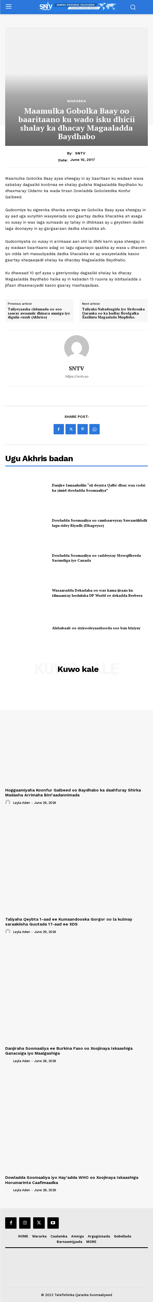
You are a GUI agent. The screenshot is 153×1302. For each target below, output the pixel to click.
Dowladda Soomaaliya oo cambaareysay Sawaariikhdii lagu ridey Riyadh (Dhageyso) (99, 523)
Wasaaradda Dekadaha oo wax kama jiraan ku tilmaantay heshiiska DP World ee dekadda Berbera (97, 593)
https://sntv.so (76, 376)
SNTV (80, 153)
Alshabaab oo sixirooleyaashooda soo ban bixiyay (96, 627)
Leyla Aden (21, 803)
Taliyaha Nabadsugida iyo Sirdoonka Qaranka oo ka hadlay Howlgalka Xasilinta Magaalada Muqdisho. (113, 313)
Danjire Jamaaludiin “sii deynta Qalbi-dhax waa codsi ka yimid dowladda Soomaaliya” (98, 488)
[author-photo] (8, 802)
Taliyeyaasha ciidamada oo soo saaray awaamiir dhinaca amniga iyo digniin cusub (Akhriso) (39, 313)
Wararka (76, 101)
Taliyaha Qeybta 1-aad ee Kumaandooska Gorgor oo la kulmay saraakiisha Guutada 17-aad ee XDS (68, 922)
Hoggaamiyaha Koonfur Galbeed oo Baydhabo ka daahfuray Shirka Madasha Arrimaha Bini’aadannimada (73, 792)
